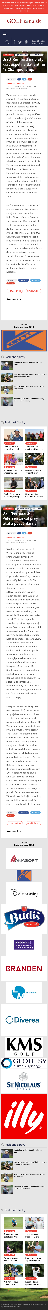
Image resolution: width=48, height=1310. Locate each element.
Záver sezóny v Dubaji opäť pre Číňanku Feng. (32, 1237)
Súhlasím (24, 11)
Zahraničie (8, 55)
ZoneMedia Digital (14, 1306)
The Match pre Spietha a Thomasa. (33, 447)
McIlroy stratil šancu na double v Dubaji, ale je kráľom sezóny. (29, 399)
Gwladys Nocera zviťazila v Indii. (11, 1259)
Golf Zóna (10, 84)
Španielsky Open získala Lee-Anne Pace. (11, 1237)
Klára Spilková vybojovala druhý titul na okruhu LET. (33, 1284)
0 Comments (37, 509)
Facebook (24, 280)
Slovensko (9, 1278)
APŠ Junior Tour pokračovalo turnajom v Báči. (11, 1284)
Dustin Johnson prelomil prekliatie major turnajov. (12, 449)
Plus (10, 283)
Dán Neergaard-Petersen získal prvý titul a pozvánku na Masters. (30, 375)
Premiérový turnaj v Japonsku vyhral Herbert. (34, 1260)
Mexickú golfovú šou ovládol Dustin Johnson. (34, 473)
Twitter (35, 280)
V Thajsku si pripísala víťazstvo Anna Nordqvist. (13, 473)
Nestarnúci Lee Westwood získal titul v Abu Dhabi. (34, 496)
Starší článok (15, 291)
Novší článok (33, 291)
